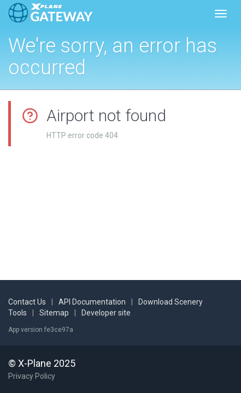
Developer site (106, 312)
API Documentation (92, 301)
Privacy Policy (31, 376)
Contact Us (27, 301)
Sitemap (54, 312)
